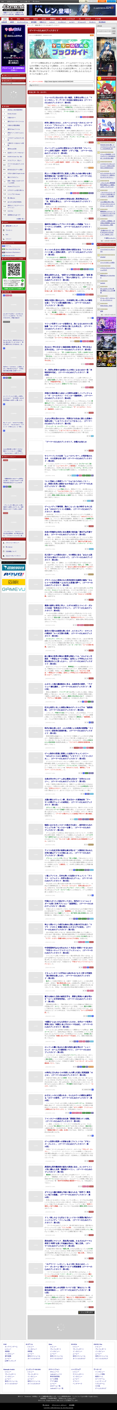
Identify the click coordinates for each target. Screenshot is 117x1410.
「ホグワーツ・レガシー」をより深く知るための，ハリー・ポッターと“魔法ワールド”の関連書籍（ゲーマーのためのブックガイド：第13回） (68, 1266)
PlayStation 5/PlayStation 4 (12, 252)
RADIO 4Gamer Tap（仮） (15, 156)
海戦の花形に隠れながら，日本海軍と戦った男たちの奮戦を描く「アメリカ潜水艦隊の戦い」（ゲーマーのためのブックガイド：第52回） (68, 302)
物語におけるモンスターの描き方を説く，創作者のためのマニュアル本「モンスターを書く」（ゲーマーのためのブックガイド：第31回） (68, 827)
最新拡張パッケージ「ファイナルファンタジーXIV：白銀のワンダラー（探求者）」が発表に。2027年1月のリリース (107, 213)
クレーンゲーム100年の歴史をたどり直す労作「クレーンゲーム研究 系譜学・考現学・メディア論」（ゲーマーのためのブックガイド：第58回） (69, 150)
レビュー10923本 (8, 14)
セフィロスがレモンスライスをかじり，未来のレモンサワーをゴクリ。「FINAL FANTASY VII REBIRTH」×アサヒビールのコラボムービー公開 (107, 175)
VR (61, 19)
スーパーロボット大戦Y (107, 262)
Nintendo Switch (10, 255)
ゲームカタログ (100, 1388)
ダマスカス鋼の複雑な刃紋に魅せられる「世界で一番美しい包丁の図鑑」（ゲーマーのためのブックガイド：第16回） (67, 1194)
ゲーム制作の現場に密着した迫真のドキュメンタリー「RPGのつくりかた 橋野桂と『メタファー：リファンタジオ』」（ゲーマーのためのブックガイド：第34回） (69, 756)
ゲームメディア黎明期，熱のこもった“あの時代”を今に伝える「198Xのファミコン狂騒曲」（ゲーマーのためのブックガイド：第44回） (69, 509)
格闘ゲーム (99, 1376)
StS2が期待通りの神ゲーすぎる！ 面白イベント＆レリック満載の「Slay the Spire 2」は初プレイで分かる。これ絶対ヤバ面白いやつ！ (13, 451)
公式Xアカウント (12, 1)
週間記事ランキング (12, 226)
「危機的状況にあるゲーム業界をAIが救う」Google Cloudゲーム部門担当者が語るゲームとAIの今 (13, 480)
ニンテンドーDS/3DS (33, 1369)
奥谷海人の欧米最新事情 (15, 110)
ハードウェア (70, 19)
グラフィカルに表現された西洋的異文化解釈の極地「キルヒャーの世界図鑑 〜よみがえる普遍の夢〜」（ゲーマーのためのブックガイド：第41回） (69, 582)
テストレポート (78, 1374)
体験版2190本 (19, 14)
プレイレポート (55, 1349)
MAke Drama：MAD (106, 305)
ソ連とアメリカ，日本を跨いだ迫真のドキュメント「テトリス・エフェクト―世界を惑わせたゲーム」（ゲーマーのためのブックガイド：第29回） (68, 878)
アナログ (88, 19)
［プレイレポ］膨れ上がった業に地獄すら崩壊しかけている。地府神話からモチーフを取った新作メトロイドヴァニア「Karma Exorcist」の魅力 (13, 507)
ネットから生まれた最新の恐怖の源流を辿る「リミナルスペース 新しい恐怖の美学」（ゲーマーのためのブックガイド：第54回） (69, 252)
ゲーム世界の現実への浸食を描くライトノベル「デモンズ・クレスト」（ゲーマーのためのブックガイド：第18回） (67, 1144)
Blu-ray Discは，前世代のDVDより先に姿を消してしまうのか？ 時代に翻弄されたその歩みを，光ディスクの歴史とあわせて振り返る (13, 342)
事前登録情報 (55, 1376)
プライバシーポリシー (12, 542)
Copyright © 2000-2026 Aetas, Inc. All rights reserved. (58, 1407)
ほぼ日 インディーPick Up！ (16, 152)
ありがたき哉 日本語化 (14, 202)
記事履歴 (102, 1)
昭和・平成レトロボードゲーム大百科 (16, 182)
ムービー (72, 22)
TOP (5, 19)
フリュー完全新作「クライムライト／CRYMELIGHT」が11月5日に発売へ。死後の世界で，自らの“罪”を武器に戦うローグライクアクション (107, 156)
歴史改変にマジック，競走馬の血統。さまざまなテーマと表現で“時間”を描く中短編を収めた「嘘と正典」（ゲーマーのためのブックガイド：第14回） (68, 1243)
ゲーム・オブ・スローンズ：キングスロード (107, 299)
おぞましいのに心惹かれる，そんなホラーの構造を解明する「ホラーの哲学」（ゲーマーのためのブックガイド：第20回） (68, 1097)
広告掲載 (71, 1405)
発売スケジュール (34, 1356)
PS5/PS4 (26, 19)
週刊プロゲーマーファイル (16, 121)
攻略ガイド (43, 22)
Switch (35, 19)
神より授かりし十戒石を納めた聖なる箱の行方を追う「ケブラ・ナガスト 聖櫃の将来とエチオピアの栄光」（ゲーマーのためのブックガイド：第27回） (68, 927)
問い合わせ (36, 1)
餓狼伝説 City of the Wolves (107, 276)
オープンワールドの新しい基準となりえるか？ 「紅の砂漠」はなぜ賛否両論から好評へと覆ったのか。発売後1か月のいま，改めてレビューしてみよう (13, 398)
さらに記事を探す (87, 1312)
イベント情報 (100, 1374)
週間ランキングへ (111, 238)
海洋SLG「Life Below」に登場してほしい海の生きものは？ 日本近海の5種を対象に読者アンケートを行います (13, 369)
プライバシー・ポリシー (59, 1405)
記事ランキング (10, 1361)
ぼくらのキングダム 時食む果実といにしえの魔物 (107, 290)
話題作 (12, 22)
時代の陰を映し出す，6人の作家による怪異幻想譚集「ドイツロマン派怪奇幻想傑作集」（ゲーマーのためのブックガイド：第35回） (69, 730)
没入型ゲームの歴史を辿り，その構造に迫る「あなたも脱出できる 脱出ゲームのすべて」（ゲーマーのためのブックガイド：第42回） (69, 557)
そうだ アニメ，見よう (14, 160)
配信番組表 (102, 22)
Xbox (18, 19)
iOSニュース (54, 1372)
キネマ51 (10, 211)
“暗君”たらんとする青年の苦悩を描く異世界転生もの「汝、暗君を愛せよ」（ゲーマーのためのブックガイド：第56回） (68, 201)
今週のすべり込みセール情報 (16, 144)
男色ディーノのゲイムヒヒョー (16, 134)
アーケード (98, 1369)
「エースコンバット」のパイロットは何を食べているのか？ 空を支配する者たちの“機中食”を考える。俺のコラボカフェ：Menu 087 (107, 194)
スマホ (44, 19)
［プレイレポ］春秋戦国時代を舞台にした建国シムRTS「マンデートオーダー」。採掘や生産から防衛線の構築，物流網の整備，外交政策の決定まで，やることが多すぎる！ (107, 185)
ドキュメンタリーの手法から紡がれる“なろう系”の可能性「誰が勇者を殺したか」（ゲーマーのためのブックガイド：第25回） (68, 975)
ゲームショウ (82, 22)
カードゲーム (100, 1379)
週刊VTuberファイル (14, 129)
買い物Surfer (11, 198)
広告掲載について (11, 551)
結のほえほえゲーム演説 (15, 169)
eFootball (102, 257)
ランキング (111, 1)
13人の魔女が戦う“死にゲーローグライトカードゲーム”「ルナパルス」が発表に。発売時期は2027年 (107, 204)
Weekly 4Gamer (12, 113)
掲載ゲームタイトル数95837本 (13, 12)
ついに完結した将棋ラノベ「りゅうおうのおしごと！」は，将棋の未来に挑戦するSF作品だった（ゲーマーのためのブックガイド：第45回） (69, 483)
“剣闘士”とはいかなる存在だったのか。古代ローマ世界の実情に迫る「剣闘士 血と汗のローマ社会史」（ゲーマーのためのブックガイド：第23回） (69, 1024)
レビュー (52, 22)
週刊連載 (33, 22)
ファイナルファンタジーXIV (107, 250)
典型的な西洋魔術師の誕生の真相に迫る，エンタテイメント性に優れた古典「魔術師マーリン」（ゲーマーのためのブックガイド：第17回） (68, 1169)
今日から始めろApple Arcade (16, 173)
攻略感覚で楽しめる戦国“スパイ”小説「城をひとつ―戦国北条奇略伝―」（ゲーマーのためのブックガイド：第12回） (67, 1290)
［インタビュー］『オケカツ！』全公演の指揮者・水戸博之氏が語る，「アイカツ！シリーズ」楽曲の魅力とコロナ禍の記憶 (13, 534)
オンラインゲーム (22, 22)
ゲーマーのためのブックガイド (16, 165)
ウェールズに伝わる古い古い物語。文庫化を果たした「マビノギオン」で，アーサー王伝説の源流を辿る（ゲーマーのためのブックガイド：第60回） (68, 100)
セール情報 (54, 1379)
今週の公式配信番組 (14, 125)
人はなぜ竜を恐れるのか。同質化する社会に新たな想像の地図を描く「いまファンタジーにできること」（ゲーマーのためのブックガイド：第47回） (68, 421)
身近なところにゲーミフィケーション (16, 206)
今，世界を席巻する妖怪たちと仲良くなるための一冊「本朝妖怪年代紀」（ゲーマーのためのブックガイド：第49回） (68, 372)
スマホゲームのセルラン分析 (16, 139)
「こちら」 (69, 1398)
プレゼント (92, 22)
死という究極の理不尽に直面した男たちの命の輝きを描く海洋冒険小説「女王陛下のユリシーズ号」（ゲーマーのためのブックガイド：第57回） (68, 176)
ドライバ (8, 239)
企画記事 (4, 22)
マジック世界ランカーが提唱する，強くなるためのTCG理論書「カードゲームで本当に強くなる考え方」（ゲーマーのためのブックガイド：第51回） (69, 326)
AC (80, 19)
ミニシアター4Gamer (14, 194)
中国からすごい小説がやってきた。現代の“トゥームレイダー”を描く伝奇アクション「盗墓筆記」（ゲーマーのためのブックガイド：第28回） (69, 903)
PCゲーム (8, 246)
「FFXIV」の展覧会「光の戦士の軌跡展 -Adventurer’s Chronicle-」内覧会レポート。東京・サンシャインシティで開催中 (107, 223)
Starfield (102, 283)
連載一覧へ (21, 219)
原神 (101, 311)
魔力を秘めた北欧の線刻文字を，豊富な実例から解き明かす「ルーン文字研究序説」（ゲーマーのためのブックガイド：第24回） (68, 999)
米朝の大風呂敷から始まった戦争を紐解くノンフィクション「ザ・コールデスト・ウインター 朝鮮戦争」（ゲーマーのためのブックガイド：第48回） (69, 395)
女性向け (53, 19)
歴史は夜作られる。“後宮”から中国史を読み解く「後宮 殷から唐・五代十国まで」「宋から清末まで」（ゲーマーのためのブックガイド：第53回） (69, 277)
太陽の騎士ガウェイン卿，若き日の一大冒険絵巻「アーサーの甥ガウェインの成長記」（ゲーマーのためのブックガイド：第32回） (68, 802)
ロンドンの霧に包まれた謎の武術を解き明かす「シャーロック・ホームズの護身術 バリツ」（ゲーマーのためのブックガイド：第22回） (68, 1049)
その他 (97, 1386)
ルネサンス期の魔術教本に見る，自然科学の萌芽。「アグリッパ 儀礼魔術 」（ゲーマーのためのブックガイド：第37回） (68, 686)
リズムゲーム (100, 1384)
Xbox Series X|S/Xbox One (12, 249)
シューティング (100, 1381)
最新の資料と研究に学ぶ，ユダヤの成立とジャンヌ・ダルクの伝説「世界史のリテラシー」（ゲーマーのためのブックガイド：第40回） (68, 608)
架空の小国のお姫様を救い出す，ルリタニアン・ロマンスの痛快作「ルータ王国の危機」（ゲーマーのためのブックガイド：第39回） (68, 633)
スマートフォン (54, 1369)
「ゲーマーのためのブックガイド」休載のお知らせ (66, 442)
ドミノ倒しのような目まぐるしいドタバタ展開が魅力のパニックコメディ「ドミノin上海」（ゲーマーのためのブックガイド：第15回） (68, 1220)
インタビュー (62, 22)
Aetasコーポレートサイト (13, 555)
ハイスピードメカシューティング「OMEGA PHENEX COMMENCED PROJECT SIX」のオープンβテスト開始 (107, 166)
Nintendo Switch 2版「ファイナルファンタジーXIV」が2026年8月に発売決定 (107, 147)
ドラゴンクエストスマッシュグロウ (107, 269)
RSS (2, 1)
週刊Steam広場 (12, 148)
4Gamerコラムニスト (14, 186)
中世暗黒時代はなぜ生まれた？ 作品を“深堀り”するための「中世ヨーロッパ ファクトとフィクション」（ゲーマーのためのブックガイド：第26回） (69, 950)
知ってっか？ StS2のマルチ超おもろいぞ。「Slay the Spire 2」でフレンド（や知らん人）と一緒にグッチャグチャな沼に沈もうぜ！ (13, 425)
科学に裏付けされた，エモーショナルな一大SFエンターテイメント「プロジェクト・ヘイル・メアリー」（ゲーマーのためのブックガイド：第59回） (69, 125)
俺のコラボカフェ (13, 177)
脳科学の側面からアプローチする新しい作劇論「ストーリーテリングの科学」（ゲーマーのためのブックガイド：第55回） (68, 226)
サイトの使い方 (25, 1)
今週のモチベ (12, 117)
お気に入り (92, 1)
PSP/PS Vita (98, 1344)
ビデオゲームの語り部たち (16, 190)
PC (12, 19)
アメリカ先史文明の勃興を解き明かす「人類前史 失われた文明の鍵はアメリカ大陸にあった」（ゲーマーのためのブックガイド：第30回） (69, 852)
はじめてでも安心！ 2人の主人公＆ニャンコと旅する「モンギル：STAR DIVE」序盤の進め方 (13, 316)
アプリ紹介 (54, 1381)
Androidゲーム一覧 (56, 1388)
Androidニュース (56, 1374)
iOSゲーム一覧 (55, 1386)
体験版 (7, 1351)
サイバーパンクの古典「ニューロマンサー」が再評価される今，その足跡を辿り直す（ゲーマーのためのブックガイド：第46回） (68, 458)
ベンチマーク (77, 1384)
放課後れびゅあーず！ (14, 215)
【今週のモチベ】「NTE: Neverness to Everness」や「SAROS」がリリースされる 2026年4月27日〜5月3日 (107, 233)
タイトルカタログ (34, 1358)
